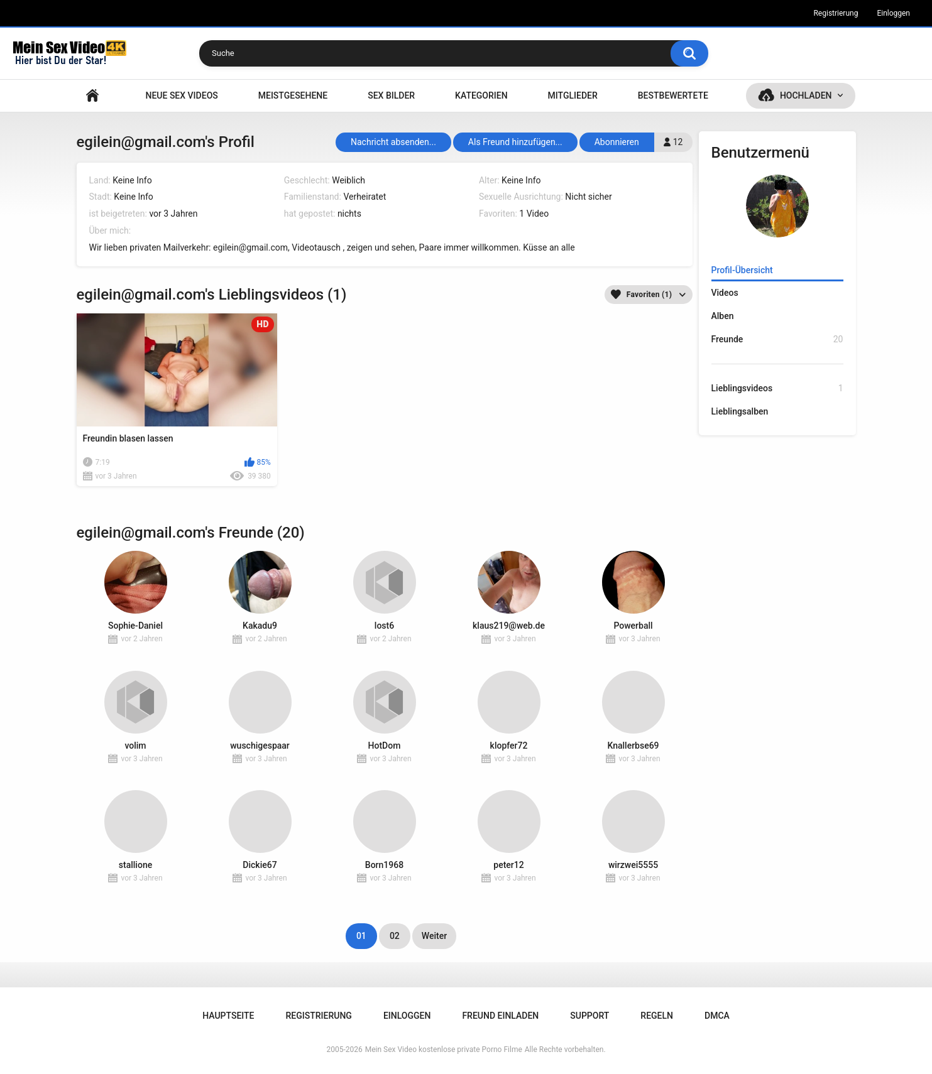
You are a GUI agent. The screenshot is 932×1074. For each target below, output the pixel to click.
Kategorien (481, 95)
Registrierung (835, 13)
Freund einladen (500, 1016)
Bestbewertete (673, 95)
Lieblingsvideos (777, 388)
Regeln (656, 1016)
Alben (722, 316)
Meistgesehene (292, 95)
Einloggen (893, 13)
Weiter (434, 936)
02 (395, 936)
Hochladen (806, 95)
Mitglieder (573, 95)
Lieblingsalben (740, 411)
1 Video (534, 214)
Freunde (777, 339)
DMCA (717, 1016)
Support (589, 1016)
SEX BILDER (391, 95)
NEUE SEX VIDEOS (181, 95)
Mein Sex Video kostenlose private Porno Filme (443, 1049)
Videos (724, 293)
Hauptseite (92, 96)
